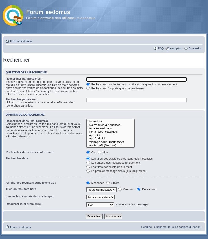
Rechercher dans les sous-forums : (29, 152)
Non (103, 152)
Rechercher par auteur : (22, 99)
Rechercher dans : (18, 158)
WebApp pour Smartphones (110, 142)
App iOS (110, 135)
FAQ (161, 48)
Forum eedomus (21, 41)
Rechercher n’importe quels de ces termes (115, 88)
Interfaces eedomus (110, 128)
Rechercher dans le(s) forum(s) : (27, 120)
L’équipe (146, 226)
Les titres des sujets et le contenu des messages (119, 158)
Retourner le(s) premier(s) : (24, 203)
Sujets (112, 182)
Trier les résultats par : (21, 188)
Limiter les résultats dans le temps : (30, 196)
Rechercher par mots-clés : (24, 78)
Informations (110, 121)
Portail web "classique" (110, 131)
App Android (110, 138)
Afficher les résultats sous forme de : (31, 182)
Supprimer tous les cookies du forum (177, 226)
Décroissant (147, 189)
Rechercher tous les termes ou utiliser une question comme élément (131, 84)
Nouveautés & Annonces (110, 125)
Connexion (195, 48)
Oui (91, 152)
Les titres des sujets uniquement (109, 166)
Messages (95, 182)
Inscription (175, 48)
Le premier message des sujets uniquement (116, 171)
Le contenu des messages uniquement (113, 162)
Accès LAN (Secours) (110, 145)
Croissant (126, 189)
